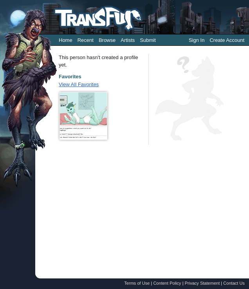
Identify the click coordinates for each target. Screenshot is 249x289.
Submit (147, 40)
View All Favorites (79, 84)
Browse (107, 40)
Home (65, 40)
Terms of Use (137, 283)
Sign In (196, 40)
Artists (128, 40)
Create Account (226, 40)
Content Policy (167, 283)
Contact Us (234, 283)
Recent (86, 40)
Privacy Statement (202, 283)
